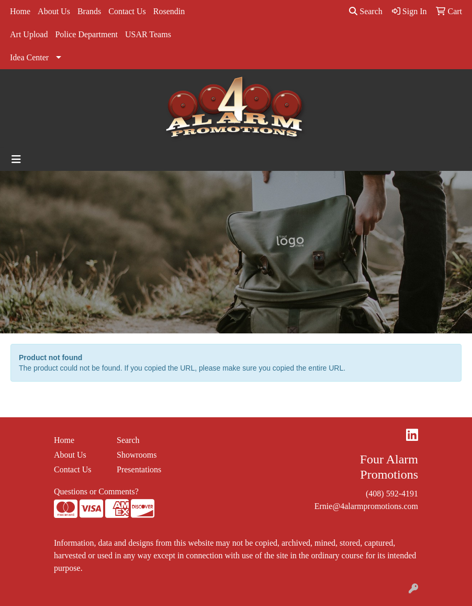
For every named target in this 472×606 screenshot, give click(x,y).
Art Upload (29, 34)
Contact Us (127, 11)
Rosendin (169, 11)
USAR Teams (148, 34)
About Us (54, 11)
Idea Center (29, 57)
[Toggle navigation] (16, 159)
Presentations (139, 469)
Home (20, 11)
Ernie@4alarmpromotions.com (366, 506)
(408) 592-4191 (392, 493)
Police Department (86, 34)
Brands (89, 11)
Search (366, 11)
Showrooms (136, 454)
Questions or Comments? (96, 491)
